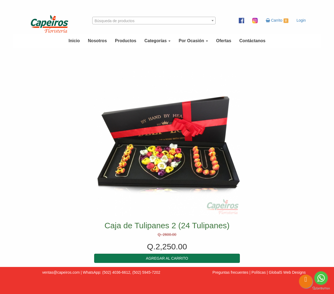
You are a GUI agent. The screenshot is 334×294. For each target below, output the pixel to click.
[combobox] (154, 20)
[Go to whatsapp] (321, 278)
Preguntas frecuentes (230, 272)
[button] (167, 258)
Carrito (277, 20)
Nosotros (97, 40)
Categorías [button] (157, 40)
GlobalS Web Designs (287, 272)
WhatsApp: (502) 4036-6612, (107, 272)
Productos (125, 40)
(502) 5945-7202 (146, 272)
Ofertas (223, 40)
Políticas (258, 272)
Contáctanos (252, 40)
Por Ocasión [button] (193, 40)
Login (301, 20)
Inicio (74, 40)
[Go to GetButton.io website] (321, 288)
